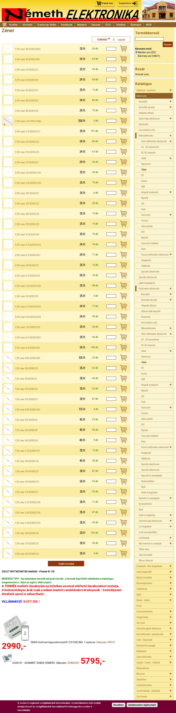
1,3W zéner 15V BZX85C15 (26, 419)
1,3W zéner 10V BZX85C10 (26, 368)
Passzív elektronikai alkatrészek (155, 254)
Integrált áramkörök (149, 192)
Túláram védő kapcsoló (150, 311)
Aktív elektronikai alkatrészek (154, 141)
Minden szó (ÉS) (147, 52)
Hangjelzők (146, 260)
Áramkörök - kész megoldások (149, 566)
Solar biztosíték (145, 554)
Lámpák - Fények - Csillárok (148, 662)
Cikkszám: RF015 (105, 642)
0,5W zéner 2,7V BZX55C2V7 (27, 131)
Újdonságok (135, 24)
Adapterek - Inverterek (146, 90)
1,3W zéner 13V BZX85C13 (26, 399)
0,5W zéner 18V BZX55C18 (26, 110)
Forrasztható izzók (147, 130)
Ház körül (140, 622)
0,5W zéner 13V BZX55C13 (26, 80)
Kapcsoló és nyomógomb (151, 475)
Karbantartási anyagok (145, 645)
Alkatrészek (141, 96)
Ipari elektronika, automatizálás (149, 634)
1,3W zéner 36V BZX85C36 (27, 553)
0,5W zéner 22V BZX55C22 (27, 141)
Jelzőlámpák (144, 537)
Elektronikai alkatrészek (149, 288)
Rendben (118, 705)
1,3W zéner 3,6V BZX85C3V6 (27, 512)
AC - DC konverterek (150, 147)
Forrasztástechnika (144, 611)
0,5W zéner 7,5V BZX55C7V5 (27, 327)
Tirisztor (144, 220)
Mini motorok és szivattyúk (150, 543)
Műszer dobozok (146, 560)
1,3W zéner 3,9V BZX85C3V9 (27, 522)
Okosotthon (141, 679)
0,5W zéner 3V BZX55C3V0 (27, 234)
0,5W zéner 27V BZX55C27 (26, 162)
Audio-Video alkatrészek (149, 118)
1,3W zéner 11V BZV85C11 (26, 378)
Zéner (143, 169)
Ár (114, 39)
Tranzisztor (146, 214)
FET (142, 175)
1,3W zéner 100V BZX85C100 (27, 358)
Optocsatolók (147, 226)
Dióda (143, 158)
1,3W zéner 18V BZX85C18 (26, 440)
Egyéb (138, 594)
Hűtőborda (145, 265)
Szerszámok (141, 696)
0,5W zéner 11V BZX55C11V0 (27, 59)
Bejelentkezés (125, 3)
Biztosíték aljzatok (147, 107)
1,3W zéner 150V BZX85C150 (27, 409)
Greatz (144, 180)
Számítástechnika (144, 685)
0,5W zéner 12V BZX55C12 (26, 69)
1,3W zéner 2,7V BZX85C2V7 (27, 450)
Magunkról (81, 24)
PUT (143, 231)
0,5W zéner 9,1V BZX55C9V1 (27, 347)
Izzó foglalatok (145, 526)
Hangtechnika (142, 617)
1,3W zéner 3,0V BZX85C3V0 (27, 502)
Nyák (143, 486)
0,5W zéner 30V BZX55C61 (27, 193)
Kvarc (143, 248)
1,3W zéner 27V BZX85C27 (26, 492)
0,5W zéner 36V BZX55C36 (27, 213)
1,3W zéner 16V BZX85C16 (26, 430)
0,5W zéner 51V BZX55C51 (26, 296)
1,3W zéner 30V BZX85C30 (27, 533)
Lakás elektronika (143, 656)
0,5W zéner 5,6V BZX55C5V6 (28, 286)
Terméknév (102, 39)
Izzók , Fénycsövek (144, 639)
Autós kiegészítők (144, 571)
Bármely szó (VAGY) (149, 56)
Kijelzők (144, 197)
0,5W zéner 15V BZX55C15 (26, 90)
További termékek (66, 563)
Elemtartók (143, 124)
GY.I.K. (108, 24)
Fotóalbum (120, 24)
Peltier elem (144, 549)
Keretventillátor (147, 481)
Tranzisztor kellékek (149, 243)
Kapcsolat (95, 24)
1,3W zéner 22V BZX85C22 (27, 471)
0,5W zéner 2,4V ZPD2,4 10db (28, 121)
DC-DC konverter (148, 152)
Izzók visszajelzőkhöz (148, 532)
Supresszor (146, 164)
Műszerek (140, 673)
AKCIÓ (149, 24)
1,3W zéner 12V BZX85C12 (26, 389)
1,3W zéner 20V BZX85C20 (27, 461)
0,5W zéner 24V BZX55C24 (27, 152)
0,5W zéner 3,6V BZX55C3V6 (28, 172)
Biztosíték (143, 101)
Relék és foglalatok (149, 492)
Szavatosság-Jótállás (46, 24)
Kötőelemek (141, 651)
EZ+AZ (139, 605)
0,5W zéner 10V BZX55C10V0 (28, 49)
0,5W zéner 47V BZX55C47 (26, 265)
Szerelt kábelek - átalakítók (148, 690)
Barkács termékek (144, 577)
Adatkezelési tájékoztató (142, 705)
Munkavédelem (142, 668)
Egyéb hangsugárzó (147, 282)
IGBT (143, 186)
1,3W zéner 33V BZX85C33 (27, 543)
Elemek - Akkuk (143, 600)
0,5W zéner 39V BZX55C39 (27, 224)
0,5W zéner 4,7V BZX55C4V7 (27, 255)
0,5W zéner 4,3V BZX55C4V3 (28, 244)
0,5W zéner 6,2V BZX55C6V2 (28, 306)
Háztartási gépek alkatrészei (148, 628)
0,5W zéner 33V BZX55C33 (27, 203)
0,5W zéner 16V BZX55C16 (26, 100)
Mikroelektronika (146, 135)
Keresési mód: (143, 48)
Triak (143, 209)
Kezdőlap (13, 24)
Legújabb (121, 39)
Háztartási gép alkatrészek (150, 520)
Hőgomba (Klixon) (146, 113)
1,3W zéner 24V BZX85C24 (27, 481)
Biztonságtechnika (144, 583)
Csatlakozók (141, 588)
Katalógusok (66, 24)
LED (142, 203)
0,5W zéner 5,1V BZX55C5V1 (27, 275)
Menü (4, 24)
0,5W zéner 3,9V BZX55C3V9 (28, 183)
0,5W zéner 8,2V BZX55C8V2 (28, 337)
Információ (27, 24)
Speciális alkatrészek (150, 271)
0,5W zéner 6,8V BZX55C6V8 (28, 316)
